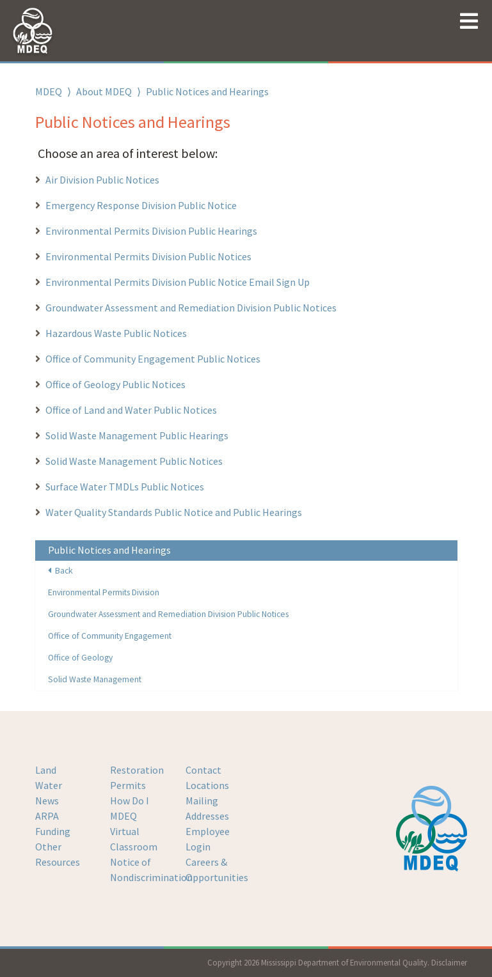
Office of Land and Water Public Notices (131, 409)
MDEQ (48, 91)
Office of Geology (80, 657)
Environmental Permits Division (103, 592)
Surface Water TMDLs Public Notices (124, 486)
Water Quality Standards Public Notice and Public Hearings (173, 512)
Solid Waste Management (94, 679)
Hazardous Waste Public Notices (116, 333)
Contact (203, 769)
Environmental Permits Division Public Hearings (151, 230)
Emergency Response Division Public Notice (141, 205)
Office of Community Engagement (109, 635)
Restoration (137, 769)
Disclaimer (449, 962)
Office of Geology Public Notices (115, 384)
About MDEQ (104, 91)
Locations (207, 785)
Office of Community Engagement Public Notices (152, 358)
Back (60, 570)
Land (45, 769)
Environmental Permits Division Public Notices (148, 256)
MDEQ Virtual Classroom (133, 831)
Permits (128, 785)
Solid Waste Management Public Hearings (136, 435)
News (47, 800)
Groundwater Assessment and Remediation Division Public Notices (191, 307)
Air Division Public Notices (102, 179)
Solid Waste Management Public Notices (134, 461)
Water (48, 785)
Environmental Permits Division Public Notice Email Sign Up (178, 282)
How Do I (129, 800)
